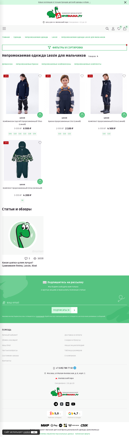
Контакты (6, 361)
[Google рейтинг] (74, 415)
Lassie (56, 37)
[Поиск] (107, 28)
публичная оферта (82, 434)
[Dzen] (61, 404)
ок (34, 432)
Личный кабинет (10, 335)
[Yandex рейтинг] (55, 415)
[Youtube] (73, 404)
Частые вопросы (10, 350)
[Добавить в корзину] (40, 115)
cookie (26, 432)
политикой (40, 316)
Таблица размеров (73, 350)
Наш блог (6, 345)
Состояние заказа (10, 356)
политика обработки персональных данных (56, 434)
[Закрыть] (125, 2)
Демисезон (7, 64)
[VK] (67, 404)
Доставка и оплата (73, 335)
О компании (70, 356)
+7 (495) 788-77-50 (64, 368)
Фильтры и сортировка (65, 47)
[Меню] (4, 28)
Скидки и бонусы (73, 340)
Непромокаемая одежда (38, 37)
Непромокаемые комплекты (87, 64)
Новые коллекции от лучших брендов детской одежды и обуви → (64, 2)
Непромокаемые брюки (27, 64)
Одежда (19, 37)
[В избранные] (40, 76)
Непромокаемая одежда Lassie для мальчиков (83, 37)
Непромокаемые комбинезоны (56, 64)
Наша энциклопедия (74, 345)
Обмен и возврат (10, 340)
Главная (7, 37)
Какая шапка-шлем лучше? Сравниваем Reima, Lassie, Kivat (19, 264)
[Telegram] (74, 368)
